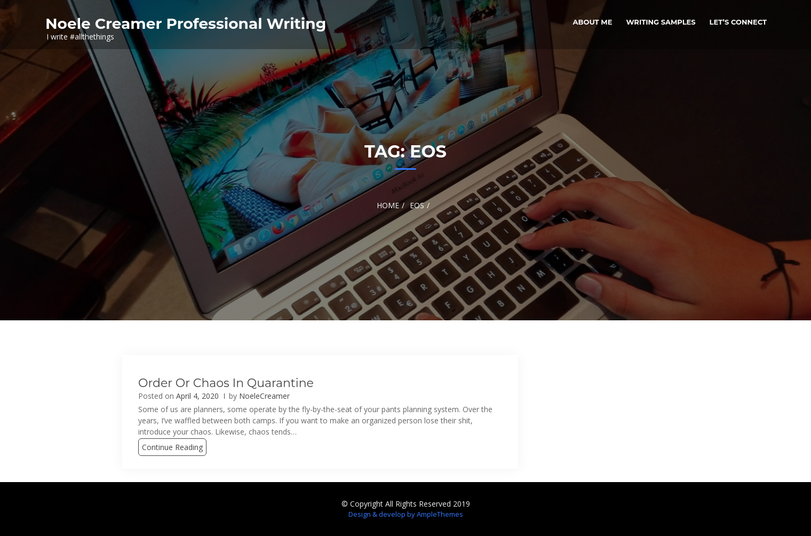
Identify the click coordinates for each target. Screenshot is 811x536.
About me (593, 22)
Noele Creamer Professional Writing (185, 23)
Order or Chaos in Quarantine (226, 383)
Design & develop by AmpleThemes (405, 514)
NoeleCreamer (264, 396)
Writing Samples (660, 22)
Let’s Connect (738, 22)
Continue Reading (172, 447)
